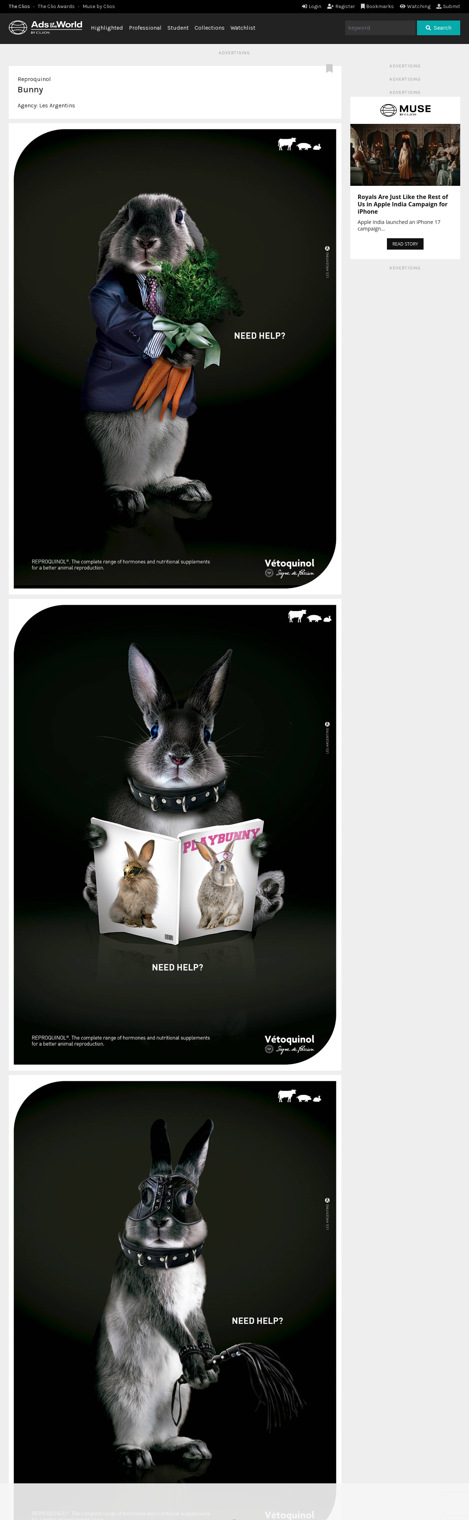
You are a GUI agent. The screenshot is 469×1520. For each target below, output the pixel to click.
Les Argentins (57, 105)
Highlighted (107, 27)
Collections (210, 27)
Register (341, 6)
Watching (415, 6)
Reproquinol (34, 79)
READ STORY (405, 244)
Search (438, 27)
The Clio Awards (56, 6)
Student (178, 27)
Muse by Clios (98, 6)
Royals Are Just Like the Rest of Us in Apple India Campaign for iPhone (403, 204)
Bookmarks (377, 6)
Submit (448, 6)
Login (311, 6)
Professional (145, 27)
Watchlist (242, 27)
